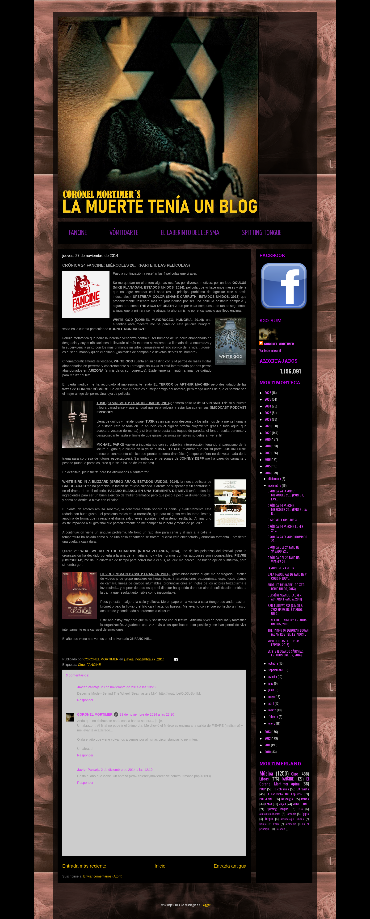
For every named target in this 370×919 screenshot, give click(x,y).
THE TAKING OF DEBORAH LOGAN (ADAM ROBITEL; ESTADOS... (288, 632)
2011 (268, 744)
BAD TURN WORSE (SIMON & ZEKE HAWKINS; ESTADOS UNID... (285, 609)
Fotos (268, 803)
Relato (305, 798)
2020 (268, 432)
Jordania (291, 814)
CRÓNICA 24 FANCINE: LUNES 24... (285, 528)
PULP (262, 788)
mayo (271, 696)
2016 (268, 459)
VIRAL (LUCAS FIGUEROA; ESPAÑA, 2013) (283, 642)
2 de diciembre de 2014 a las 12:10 (127, 770)
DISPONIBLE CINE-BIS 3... (283, 519)
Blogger (205, 904)
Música (266, 773)
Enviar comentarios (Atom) (102, 876)
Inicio (160, 866)
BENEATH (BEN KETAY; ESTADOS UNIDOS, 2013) (287, 621)
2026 (268, 392)
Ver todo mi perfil (270, 350)
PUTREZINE (266, 798)
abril (271, 703)
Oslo (300, 809)
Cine (81, 665)
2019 (268, 439)
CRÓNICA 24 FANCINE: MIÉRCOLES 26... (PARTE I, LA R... (287, 509)
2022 (268, 419)
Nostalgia (287, 798)
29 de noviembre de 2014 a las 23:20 (147, 714)
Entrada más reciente (84, 866)
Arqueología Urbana (292, 819)
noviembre (275, 485)
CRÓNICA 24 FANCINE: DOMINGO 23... (287, 538)
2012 (268, 738)
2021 (268, 425)
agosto (273, 676)
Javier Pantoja (88, 687)
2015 (268, 465)
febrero (273, 716)
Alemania (291, 824)
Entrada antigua (230, 866)
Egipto (305, 814)
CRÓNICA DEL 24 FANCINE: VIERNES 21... (284, 559)
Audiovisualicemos (270, 814)
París (276, 824)
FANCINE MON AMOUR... (282, 567)
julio (271, 683)
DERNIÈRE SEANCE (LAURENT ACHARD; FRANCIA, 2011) (285, 596)
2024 (268, 405)
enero (272, 723)
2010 (268, 751)
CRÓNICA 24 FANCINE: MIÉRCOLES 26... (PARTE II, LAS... (286, 494)
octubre (273, 663)
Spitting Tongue (277, 808)
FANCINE (78, 232)
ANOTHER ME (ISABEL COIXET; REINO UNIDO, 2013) (286, 586)
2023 (268, 412)
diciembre (275, 478)
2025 (268, 399)
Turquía (269, 819)
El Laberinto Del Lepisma (284, 793)
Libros (264, 779)
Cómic (263, 824)
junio (271, 689)
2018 (268, 445)
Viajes (282, 803)
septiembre (275, 669)
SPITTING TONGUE (262, 232)
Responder (85, 700)
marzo (272, 709)
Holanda (280, 829)
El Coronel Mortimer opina (284, 781)
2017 (268, 452)
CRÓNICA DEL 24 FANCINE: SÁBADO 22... (284, 549)
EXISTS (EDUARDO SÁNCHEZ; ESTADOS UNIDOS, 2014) (285, 653)
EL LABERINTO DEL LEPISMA (190, 232)
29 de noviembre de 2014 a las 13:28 (128, 687)
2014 (268, 472)
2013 (268, 731)
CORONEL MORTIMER (95, 714)
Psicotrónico (281, 788)
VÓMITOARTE (123, 232)
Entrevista (302, 788)
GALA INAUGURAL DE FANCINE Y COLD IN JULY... (287, 576)
